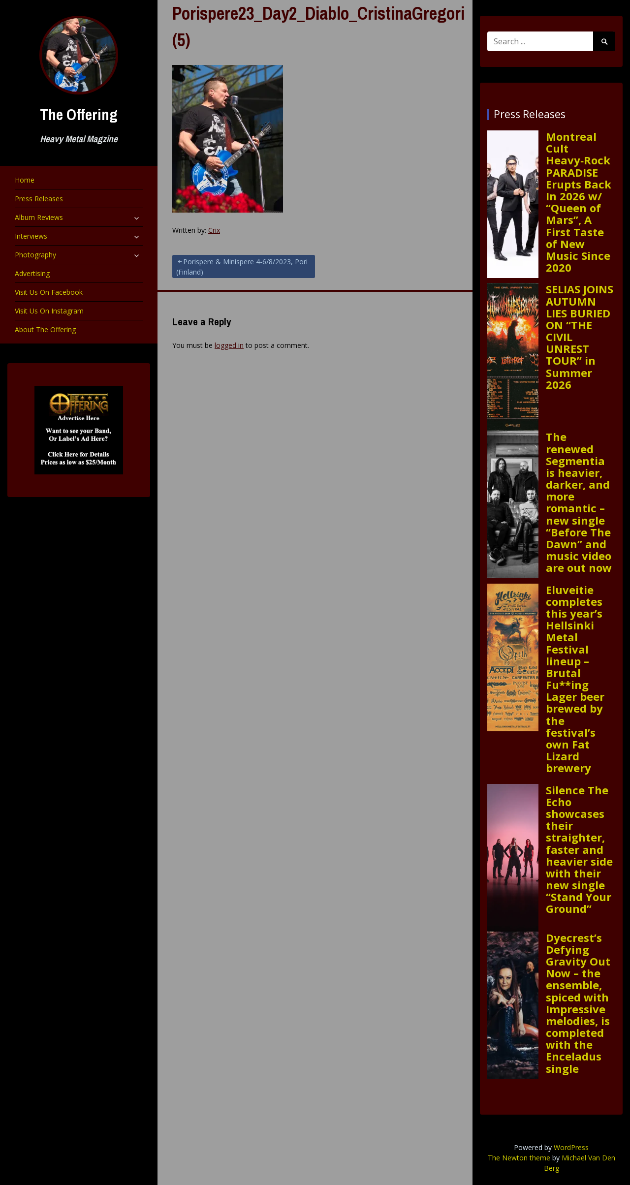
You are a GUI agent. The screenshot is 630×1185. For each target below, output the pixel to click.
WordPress (571, 1147)
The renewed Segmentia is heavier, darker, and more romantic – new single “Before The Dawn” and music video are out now (579, 502)
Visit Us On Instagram (49, 310)
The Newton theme (519, 1157)
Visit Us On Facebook (49, 292)
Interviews (31, 236)
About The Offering (45, 329)
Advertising (32, 273)
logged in (229, 345)
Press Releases (39, 198)
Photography (35, 254)
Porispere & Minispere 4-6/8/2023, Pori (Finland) (242, 267)
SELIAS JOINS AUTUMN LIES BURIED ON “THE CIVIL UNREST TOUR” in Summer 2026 (579, 336)
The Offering (79, 114)
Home (24, 180)
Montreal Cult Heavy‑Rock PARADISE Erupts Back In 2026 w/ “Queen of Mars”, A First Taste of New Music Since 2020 (578, 201)
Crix (214, 230)
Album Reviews (39, 217)
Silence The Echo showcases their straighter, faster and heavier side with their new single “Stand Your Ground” (579, 849)
